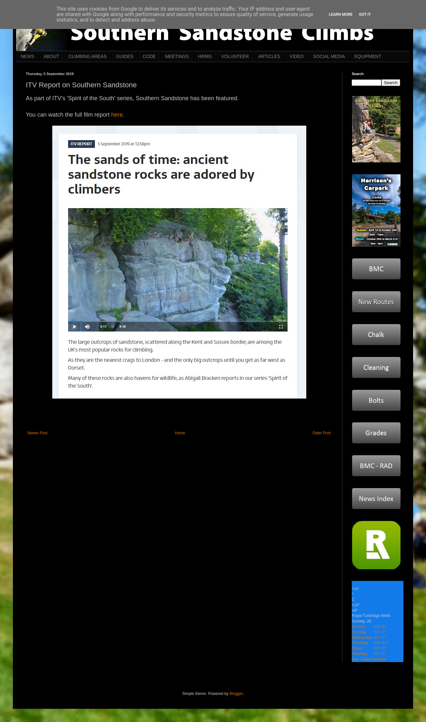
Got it (365, 14)
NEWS (27, 56)
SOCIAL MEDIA (329, 56)
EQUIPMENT (367, 56)
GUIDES (125, 56)
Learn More (341, 14)
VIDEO (296, 56)
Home (180, 433)
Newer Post (37, 433)
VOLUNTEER (235, 56)
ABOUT (51, 56)
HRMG (205, 56)
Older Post (321, 433)
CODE (149, 56)
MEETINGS (177, 56)
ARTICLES (269, 56)
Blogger (236, 693)
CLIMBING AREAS (87, 56)
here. (117, 114)
